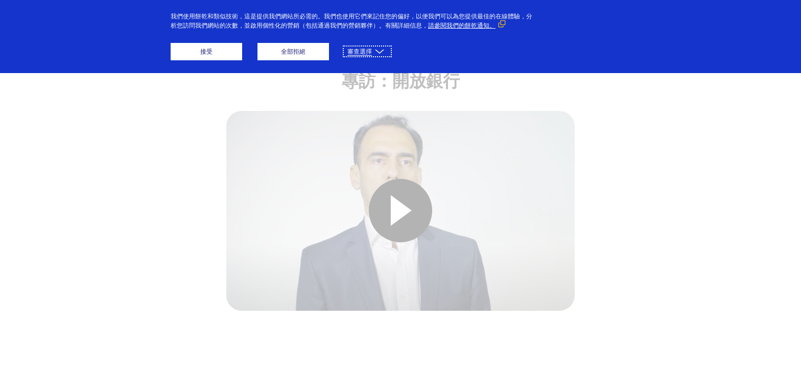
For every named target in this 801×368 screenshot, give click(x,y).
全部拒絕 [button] (293, 51)
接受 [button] (206, 51)
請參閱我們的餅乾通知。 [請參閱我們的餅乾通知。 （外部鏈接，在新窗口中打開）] (462, 25)
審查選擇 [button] (359, 51)
